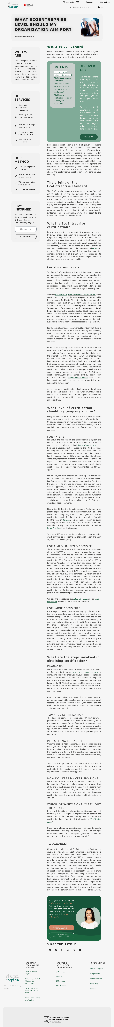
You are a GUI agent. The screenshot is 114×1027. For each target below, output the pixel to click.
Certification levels (62, 83)
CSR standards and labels (82, 7)
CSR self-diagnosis (96, 970)
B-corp (65, 914)
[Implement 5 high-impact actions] (16, 127)
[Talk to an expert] (16, 196)
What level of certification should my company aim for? (63, 97)
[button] (49, 951)
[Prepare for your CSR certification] (16, 137)
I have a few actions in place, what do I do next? (33, 992)
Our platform (95, 975)
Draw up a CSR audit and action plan (27, 117)
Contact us (94, 985)
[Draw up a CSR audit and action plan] (16, 117)
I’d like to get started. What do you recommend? (32, 982)
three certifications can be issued (83, 295)
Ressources (104, 7)
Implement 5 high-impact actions (25, 127)
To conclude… (59, 102)
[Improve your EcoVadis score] (16, 146)
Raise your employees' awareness (24, 107)
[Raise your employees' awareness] (16, 107)
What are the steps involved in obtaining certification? (63, 89)
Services (93, 990)
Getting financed (96, 980)
